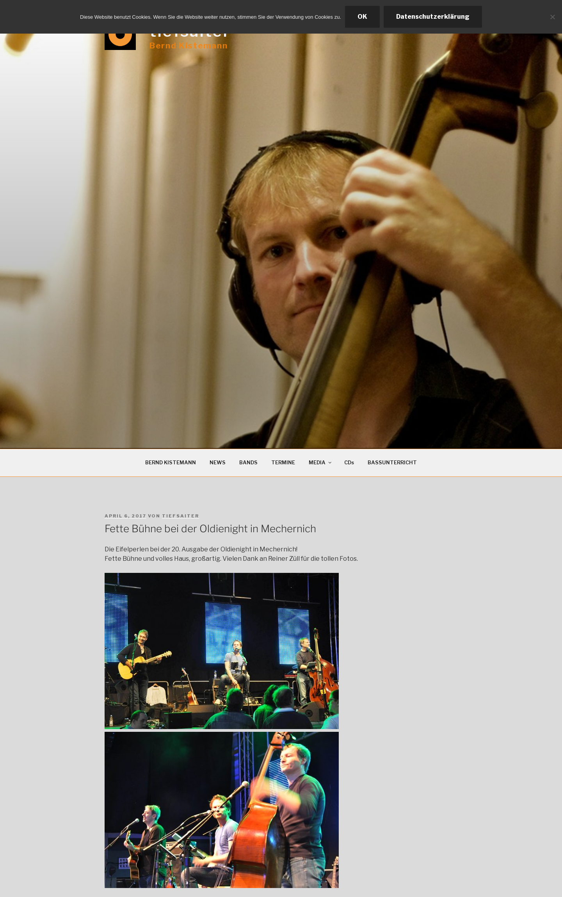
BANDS (248, 462)
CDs (349, 462)
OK (362, 16)
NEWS (218, 462)
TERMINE (283, 462)
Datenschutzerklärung (433, 16)
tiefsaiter (180, 516)
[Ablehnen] (552, 17)
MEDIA (321, 462)
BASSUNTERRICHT (392, 462)
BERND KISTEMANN (170, 462)
